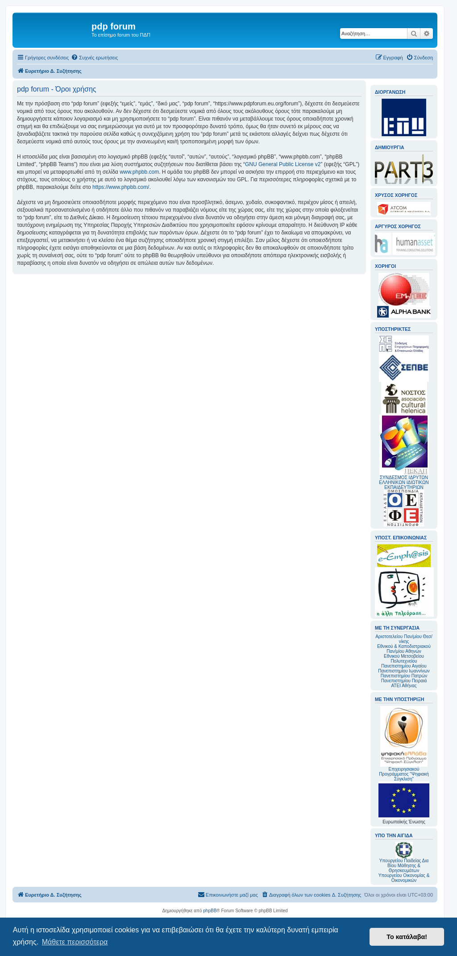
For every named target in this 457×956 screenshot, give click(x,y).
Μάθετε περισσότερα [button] (75, 942)
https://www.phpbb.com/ (120, 187)
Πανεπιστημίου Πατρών (404, 675)
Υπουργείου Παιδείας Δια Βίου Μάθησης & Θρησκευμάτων (404, 865)
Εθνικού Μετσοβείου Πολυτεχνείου (404, 659)
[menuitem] (94, 57)
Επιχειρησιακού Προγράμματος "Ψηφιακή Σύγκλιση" (404, 743)
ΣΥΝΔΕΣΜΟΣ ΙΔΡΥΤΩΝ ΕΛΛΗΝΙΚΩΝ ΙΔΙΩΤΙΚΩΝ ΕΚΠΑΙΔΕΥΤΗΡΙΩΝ (403, 482)
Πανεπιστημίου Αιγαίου (403, 666)
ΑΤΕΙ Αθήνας (403, 685)
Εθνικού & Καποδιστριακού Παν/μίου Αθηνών (404, 649)
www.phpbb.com (139, 172)
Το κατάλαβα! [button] (406, 936)
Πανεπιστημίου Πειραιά (404, 680)
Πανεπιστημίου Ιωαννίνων (403, 670)
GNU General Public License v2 (282, 164)
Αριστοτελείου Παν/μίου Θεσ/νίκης (403, 639)
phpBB (209, 910)
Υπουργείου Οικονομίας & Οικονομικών (404, 878)
